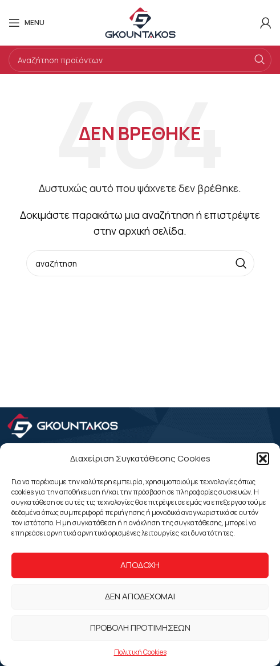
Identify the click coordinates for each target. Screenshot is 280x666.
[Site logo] (140, 21)
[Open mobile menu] (26, 22)
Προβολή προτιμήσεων (140, 628)
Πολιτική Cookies (140, 652)
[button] (263, 458)
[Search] (140, 60)
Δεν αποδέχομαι (140, 596)
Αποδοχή (140, 565)
